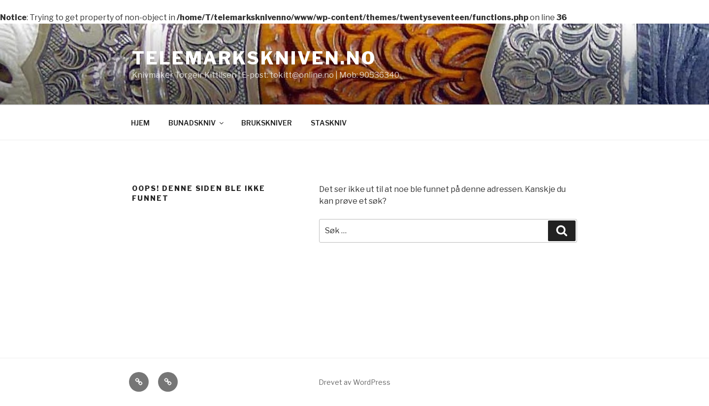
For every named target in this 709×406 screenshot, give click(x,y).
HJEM (140, 123)
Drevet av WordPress (354, 382)
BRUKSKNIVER (266, 123)
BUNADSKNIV (196, 123)
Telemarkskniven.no (254, 58)
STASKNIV (329, 123)
